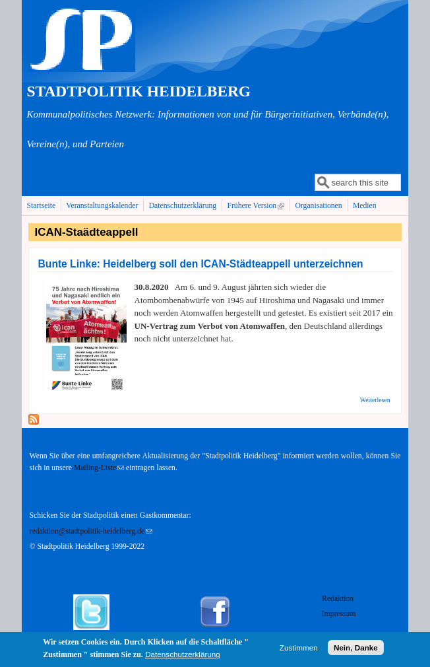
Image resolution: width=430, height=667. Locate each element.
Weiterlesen (375, 400)
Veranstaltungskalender (102, 205)
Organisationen (318, 205)
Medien (365, 205)
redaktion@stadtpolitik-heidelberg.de (91, 531)
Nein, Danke (356, 649)
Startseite (41, 205)
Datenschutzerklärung (183, 205)
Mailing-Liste (99, 468)
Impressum (339, 614)
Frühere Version (257, 205)
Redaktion (338, 598)
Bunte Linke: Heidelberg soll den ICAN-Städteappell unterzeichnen (200, 263)
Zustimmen (299, 649)
